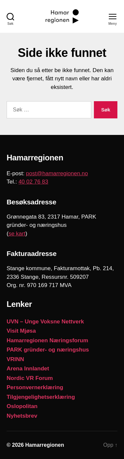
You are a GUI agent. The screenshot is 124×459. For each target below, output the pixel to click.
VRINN (15, 359)
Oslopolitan (22, 406)
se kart (17, 233)
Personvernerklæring (35, 387)
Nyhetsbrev (22, 416)
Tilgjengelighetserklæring (41, 397)
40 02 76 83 (33, 182)
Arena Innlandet (28, 368)
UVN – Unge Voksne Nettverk (45, 321)
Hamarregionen (44, 445)
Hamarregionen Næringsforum (47, 340)
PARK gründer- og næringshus (48, 350)
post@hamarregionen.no (57, 173)
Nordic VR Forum (30, 378)
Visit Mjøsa (21, 331)
